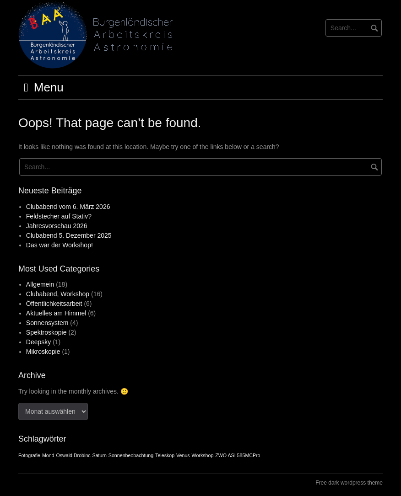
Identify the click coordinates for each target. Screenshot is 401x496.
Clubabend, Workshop (57, 294)
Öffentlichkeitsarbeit (54, 303)
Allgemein (40, 284)
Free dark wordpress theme (349, 483)
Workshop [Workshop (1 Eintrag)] (203, 455)
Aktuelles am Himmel (56, 313)
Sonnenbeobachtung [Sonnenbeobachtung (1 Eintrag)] (130, 455)
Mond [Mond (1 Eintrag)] (48, 455)
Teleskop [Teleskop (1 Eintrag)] (164, 455)
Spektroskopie (46, 332)
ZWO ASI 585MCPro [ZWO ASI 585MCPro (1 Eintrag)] (237, 455)
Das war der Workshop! (59, 245)
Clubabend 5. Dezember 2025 (69, 235)
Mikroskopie (43, 351)
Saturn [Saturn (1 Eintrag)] (99, 455)
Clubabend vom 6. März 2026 (68, 206)
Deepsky (38, 342)
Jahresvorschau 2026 (56, 225)
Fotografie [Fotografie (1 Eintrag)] (29, 455)
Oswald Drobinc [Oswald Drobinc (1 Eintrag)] (73, 455)
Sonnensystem (47, 322)
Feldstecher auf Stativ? (59, 216)
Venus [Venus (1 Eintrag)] (183, 455)
